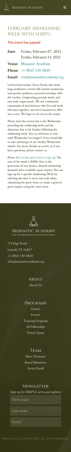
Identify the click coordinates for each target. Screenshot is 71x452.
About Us (35, 285)
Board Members (35, 362)
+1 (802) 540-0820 (35, 70)
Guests (35, 309)
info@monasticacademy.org (26, 261)
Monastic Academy (35, 63)
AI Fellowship (35, 327)
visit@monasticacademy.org (42, 77)
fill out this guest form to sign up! (36, 158)
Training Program (35, 321)
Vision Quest (35, 333)
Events (35, 315)
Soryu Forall (35, 368)
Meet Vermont (35, 356)
